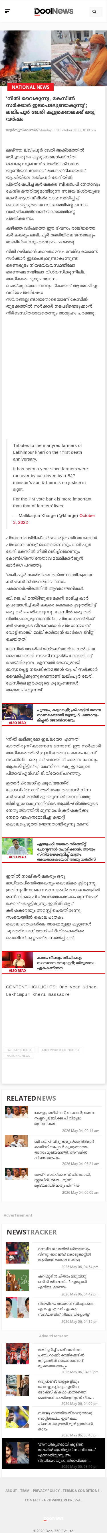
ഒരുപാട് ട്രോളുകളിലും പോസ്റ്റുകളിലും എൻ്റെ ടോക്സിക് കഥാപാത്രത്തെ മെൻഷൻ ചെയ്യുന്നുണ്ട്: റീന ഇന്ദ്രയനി (64, 1392)
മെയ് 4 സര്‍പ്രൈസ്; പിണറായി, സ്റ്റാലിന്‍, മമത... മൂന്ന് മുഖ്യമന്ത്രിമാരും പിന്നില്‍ (62, 1179)
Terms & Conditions (81, 1490)
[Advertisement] (53, 375)
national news (18, 1055)
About (11, 1490)
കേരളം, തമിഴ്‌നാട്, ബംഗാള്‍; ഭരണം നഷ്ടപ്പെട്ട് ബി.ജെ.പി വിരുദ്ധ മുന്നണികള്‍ (64, 1117)
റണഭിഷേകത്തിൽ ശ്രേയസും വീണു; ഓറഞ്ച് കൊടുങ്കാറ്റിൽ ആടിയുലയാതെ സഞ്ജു (64, 1253)
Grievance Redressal (63, 1499)
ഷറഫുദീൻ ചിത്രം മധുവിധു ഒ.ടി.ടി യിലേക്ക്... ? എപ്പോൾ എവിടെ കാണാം (62, 1281)
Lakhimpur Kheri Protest (61, 1049)
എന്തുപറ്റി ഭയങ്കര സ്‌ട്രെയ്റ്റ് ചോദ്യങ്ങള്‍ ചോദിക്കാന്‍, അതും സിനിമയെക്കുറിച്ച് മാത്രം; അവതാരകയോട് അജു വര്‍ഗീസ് (66, 852)
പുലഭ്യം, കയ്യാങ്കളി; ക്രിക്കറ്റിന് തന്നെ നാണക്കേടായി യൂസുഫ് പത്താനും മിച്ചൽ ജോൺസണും (69, 715)
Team (24, 1490)
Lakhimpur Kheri (19, 1049)
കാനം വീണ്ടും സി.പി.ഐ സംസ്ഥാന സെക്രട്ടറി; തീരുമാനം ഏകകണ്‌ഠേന (65, 963)
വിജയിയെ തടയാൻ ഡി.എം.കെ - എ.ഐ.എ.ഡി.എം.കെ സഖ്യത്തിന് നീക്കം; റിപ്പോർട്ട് (66, 1308)
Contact (33, 1499)
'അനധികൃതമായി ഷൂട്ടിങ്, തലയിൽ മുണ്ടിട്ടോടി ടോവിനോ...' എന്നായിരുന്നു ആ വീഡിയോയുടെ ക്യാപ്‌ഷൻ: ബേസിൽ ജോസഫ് (67, 1454)
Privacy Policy (46, 1490)
